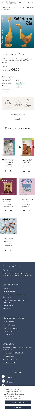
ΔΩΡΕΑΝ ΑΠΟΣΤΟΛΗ (7, 103)
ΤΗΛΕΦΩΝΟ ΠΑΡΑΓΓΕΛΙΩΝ (18, 103)
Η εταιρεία (6, 289)
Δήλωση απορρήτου (10, 334)
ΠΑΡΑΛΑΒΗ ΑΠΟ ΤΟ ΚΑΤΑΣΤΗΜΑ (27, 104)
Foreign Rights (8, 305)
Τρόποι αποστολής (9, 322)
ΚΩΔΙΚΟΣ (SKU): (6, 80)
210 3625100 (18, 105)
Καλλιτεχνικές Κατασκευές (27, 7)
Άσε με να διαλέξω (18, 402)
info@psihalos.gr (8, 356)
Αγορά (6, 92)
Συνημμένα (18, 119)
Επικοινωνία (7, 308)
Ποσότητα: (5, 86)
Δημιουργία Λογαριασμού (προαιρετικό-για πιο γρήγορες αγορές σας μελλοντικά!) (17, 274)
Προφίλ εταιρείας (9, 362)
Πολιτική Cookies (9, 292)
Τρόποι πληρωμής (9, 325)
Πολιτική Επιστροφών (10, 331)
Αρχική (3, 7)
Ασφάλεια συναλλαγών (11, 328)
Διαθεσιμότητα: (6, 83)
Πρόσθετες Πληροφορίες (18, 114)
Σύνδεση (6, 270)
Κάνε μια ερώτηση (8, 77)
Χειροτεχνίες (15, 7)
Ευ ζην (8, 7)
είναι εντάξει (18, 407)
